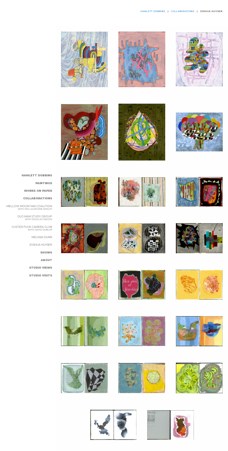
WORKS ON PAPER (38, 190)
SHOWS (46, 252)
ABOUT (46, 260)
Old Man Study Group (34, 217)
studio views (40, 267)
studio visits (40, 275)
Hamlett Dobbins (37, 175)
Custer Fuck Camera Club (32, 228)
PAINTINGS (43, 183)
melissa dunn (42, 237)
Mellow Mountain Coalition (29, 207)
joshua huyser (40, 244)
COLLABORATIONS (37, 198)
